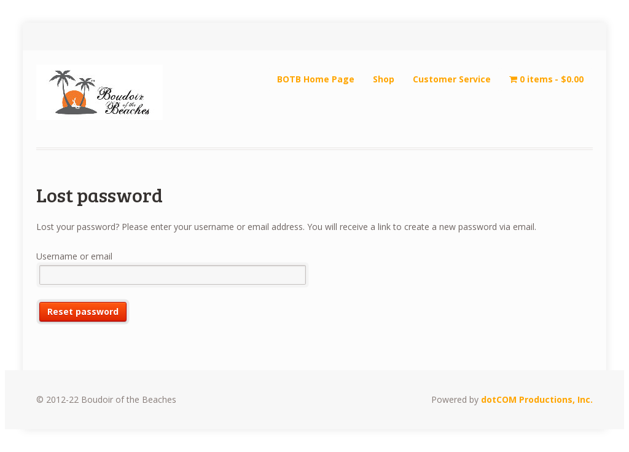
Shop (383, 79)
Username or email (74, 256)
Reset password (83, 311)
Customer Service (452, 79)
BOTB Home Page (315, 79)
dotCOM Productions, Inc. (537, 399)
